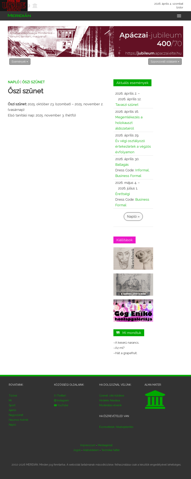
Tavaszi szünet (126, 105)
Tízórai (13, 395)
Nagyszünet (16, 414)
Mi (10, 400)
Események (20, 61)
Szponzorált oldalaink (165, 61)
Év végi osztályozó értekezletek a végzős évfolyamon (133, 146)
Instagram (61, 400)
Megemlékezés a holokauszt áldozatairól (129, 122)
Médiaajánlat (105, 445)
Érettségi (122, 194)
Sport (12, 405)
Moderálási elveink (110, 405)
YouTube (61, 405)
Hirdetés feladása (109, 400)
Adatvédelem (91, 450)
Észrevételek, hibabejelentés (116, 426)
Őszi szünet (33, 82)
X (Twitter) (60, 395)
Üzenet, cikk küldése (111, 395)
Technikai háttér (110, 450)
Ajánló (12, 410)
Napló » (133, 216)
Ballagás (122, 165)
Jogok (77, 450)
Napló (13, 82)
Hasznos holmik (18, 419)
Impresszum (88, 445)
